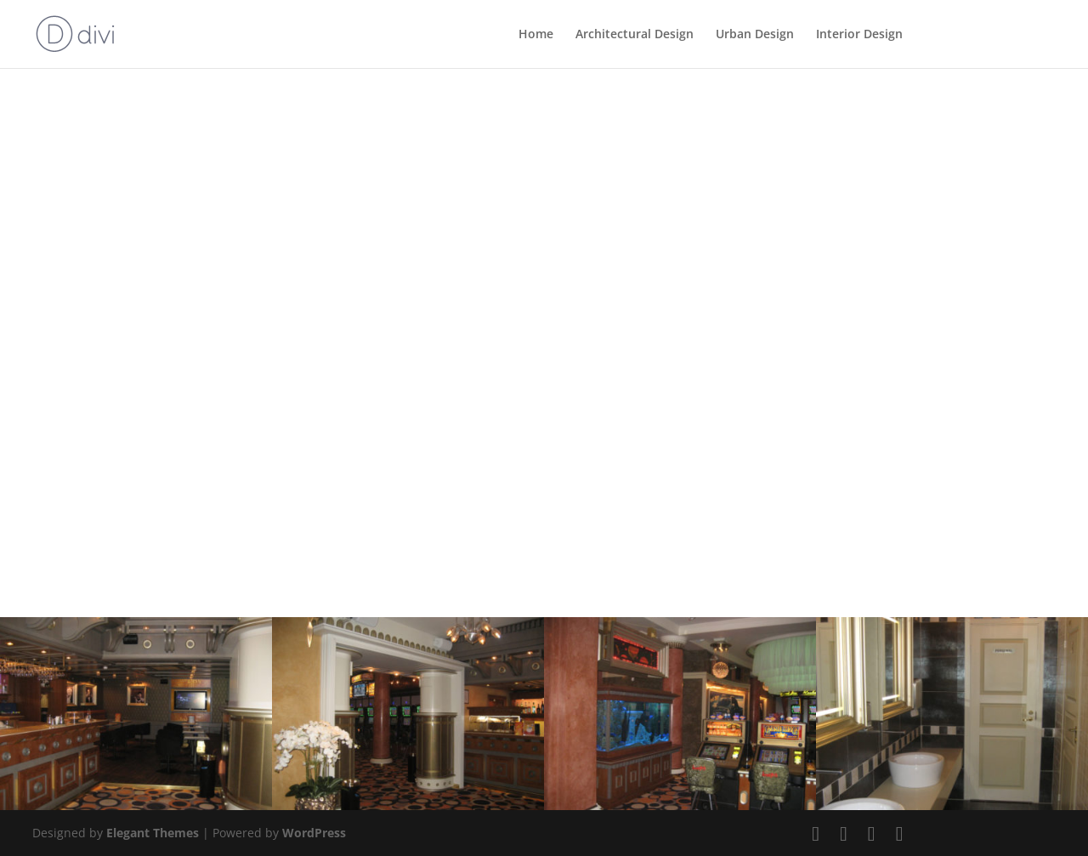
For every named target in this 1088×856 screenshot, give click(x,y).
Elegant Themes (152, 833)
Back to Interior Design (141, 139)
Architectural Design (634, 35)
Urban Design (755, 35)
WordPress (314, 833)
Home (535, 35)
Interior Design (859, 35)
